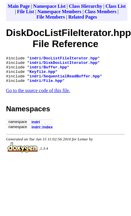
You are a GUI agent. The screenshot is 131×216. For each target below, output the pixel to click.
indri (36, 127)
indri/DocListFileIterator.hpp (63, 59)
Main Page (19, 6)
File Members (50, 17)
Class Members (100, 11)
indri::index (42, 132)
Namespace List (49, 6)
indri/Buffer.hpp (48, 69)
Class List (115, 6)
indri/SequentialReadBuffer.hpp (64, 80)
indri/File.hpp (45, 85)
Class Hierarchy (85, 6)
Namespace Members (59, 11)
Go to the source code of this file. (38, 95)
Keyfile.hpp (42, 75)
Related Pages (82, 17)
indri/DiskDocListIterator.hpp (63, 64)
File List (25, 11)
